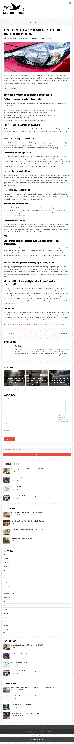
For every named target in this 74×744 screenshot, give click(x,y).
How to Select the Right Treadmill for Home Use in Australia (27, 532)
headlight (22, 324)
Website (6, 433)
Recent (17, 466)
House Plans (6, 600)
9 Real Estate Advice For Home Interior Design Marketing (26, 498)
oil (57, 180)
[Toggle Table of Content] (22, 88)
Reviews (5, 627)
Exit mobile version (37, 741)
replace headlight (31, 324)
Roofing (5, 631)
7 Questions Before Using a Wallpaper (21, 707)
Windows (5, 635)
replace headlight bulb (45, 324)
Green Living (6, 592)
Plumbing (6, 623)
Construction (6, 564)
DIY (4, 572)
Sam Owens (13, 38)
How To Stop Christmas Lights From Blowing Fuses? (25, 715)
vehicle (59, 143)
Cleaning (5, 560)
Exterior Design (7, 576)
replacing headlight (59, 324)
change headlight (13, 324)
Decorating (6, 568)
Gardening (6, 588)
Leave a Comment (46, 38)
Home (6, 23)
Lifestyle (5, 615)
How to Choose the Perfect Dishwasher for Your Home (26, 698)
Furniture (5, 580)
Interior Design (7, 608)
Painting (5, 619)
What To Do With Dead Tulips (19, 489)
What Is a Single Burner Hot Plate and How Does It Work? (27, 471)
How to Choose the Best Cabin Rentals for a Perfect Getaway (28, 523)
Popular (7, 466)
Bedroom (6, 557)
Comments (7, 398)
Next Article (63, 333)
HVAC (4, 604)
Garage (13, 23)
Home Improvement (8, 596)
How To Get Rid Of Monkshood (19, 480)
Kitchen (5, 611)
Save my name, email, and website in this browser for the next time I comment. (64, 423)
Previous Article (12, 333)
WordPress (49, 734)
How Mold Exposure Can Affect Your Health (22, 540)
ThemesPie (31, 734)
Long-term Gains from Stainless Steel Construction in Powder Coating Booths (32, 689)
